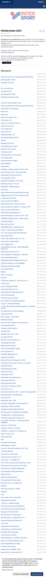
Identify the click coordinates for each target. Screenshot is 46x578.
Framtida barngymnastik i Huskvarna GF (13, 418)
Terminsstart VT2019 (7, 374)
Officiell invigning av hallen (9, 369)
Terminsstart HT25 (6, 91)
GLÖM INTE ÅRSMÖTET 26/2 (9, 354)
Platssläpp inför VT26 (7, 82)
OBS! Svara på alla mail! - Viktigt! (10, 489)
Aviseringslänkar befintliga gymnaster (12, 292)
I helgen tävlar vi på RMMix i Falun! (11, 549)
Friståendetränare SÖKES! (8, 500)
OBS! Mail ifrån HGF (6, 366)
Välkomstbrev (5, 166)
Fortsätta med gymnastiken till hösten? (12, 409)
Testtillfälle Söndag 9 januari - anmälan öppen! (14, 218)
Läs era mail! (4, 523)
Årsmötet (3, 277)
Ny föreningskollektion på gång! (10, 543)
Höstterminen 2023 (11, 30)
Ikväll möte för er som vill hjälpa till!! (11, 483)
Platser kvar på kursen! (7, 224)
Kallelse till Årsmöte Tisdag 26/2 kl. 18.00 (13, 360)
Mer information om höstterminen (11, 514)
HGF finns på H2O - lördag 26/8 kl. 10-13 (13, 517)
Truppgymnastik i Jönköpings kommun (12, 415)
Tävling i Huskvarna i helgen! (9, 160)
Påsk (2, 439)
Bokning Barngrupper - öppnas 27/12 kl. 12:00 (14, 215)
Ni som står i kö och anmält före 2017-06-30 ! (14, 465)
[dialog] (23, 566)
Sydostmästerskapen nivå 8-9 (10, 137)
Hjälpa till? (4, 491)
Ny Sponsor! (4, 189)
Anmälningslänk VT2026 (8, 80)
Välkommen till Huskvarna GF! (10, 251)
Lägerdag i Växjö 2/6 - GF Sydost (10, 428)
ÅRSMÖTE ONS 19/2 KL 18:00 (9, 334)
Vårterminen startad (7, 371)
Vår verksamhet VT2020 (8, 325)
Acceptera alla (37, 574)
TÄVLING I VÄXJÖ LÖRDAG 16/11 (11, 340)
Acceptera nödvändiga (21, 574)
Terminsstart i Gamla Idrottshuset (11, 377)
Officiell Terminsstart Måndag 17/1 (11, 212)
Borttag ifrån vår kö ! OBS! (8, 400)
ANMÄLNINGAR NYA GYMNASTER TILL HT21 (14, 260)
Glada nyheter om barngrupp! (9, 108)
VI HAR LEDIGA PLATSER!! (8, 198)
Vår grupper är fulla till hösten (9, 512)
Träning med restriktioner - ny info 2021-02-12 (14, 280)
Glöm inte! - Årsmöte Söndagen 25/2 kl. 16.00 (14, 448)
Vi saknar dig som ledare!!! (9, 535)
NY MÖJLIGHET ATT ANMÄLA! (10, 201)
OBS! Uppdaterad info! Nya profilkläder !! (13, 506)
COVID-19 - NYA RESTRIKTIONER (10, 303)
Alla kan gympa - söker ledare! (10, 317)
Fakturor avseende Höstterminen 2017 (12, 540)
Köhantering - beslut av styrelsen (10, 406)
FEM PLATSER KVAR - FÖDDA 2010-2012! (13, 204)
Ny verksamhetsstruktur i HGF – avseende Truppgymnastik (18, 392)
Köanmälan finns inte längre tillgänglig (12, 311)
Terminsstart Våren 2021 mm (9, 289)
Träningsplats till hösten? (8, 343)
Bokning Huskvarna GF (7, 52)
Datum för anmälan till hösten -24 (11, 123)
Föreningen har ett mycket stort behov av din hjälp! (16, 363)
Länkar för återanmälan (8, 295)
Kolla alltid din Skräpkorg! (8, 442)
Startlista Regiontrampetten (9, 477)
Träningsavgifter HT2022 (8, 178)
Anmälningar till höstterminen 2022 (11, 175)
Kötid (2, 494)
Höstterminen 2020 (6, 314)
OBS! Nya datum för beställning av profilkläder (14, 412)
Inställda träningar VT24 (8, 134)
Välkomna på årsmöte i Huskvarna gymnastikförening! (17, 77)
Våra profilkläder (6, 163)
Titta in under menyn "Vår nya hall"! (11, 497)
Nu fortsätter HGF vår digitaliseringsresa (13, 301)
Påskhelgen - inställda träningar (10, 186)
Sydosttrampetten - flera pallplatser (11, 395)
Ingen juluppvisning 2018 (8, 383)
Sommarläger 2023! (6, 158)
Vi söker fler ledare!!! (7, 221)
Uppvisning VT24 (6, 132)
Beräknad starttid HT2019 (8, 345)
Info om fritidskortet (7, 88)
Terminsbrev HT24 (6, 120)
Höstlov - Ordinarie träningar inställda (12, 230)
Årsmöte (3, 140)
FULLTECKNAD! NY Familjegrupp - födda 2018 (14, 254)
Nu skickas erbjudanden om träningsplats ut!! (14, 403)
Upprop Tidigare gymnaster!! (9, 286)
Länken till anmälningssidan (9, 257)
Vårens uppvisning (6, 437)
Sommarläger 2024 (6, 129)
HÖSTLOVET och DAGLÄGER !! (10, 241)
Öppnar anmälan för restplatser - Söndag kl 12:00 (15, 207)
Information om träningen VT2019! (11, 386)
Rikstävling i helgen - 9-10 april (10, 184)
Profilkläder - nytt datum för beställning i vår (14, 431)
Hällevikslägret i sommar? (8, 445)
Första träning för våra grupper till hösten (13, 509)
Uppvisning (4, 114)
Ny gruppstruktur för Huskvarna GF (11, 155)
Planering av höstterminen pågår (10, 266)
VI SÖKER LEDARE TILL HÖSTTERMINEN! (13, 263)
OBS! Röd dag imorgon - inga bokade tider (13, 172)
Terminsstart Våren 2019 (8, 380)
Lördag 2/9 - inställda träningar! (10, 503)
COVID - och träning (6, 275)
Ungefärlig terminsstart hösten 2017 (11, 520)
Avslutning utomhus (7, 319)
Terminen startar (5, 397)
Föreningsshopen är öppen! (9, 146)
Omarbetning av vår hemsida (9, 298)
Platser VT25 (4, 111)
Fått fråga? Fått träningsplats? (10, 532)
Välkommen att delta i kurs (9, 117)
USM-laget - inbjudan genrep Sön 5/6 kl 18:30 (14, 169)
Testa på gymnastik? (7, 236)
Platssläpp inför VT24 (7, 143)
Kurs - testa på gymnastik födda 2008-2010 (14, 233)
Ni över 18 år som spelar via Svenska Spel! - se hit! (15, 463)
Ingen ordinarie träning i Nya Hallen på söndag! (15, 192)
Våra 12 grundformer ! (7, 351)
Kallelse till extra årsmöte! (8, 149)
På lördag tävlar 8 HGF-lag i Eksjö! (11, 480)
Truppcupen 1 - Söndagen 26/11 (10, 460)
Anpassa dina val (7, 570)
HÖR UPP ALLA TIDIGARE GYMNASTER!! (13, 468)
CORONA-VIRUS (5, 331)
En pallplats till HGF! (7, 337)
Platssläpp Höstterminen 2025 (10, 97)
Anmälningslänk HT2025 (8, 94)
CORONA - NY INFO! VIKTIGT (9, 328)
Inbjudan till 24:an (6, 474)
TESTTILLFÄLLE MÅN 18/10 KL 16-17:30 (12, 238)
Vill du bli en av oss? (7, 389)
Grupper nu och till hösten (8, 425)
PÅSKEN (3, 272)
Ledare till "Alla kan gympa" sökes (11, 103)
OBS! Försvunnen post (7, 434)
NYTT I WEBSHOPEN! (7, 244)
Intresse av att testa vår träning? (10, 210)
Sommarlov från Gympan (8, 546)
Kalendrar (4, 486)
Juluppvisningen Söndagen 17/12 (11, 457)
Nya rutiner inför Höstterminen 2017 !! (12, 552)
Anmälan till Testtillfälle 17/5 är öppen (12, 181)
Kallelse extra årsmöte (7, 126)
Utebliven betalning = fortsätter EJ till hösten (14, 538)
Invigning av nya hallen (7, 357)
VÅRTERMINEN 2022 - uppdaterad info (12, 227)
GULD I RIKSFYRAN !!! (7, 269)
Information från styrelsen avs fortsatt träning (14, 322)
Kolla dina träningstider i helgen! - (11, 348)
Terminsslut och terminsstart (9, 454)
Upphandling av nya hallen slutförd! (11, 529)
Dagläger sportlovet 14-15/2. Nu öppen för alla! (15, 195)
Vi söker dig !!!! (5, 283)
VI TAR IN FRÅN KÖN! (7, 451)
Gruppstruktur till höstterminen (10, 526)
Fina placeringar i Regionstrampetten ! (12, 471)
